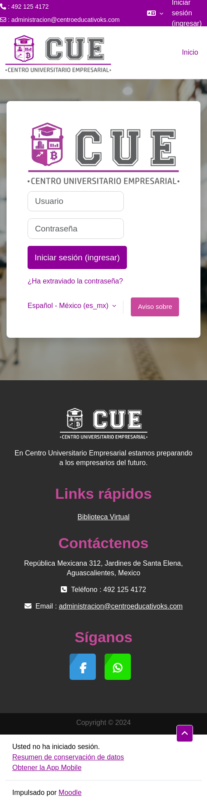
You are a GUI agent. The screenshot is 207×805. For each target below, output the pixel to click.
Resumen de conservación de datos (68, 757)
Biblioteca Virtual (103, 517)
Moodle (70, 792)
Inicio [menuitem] (190, 52)
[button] (155, 13)
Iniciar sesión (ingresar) (77, 257)
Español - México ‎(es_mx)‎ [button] (69, 305)
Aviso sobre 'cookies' (155, 310)
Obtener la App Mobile (46, 767)
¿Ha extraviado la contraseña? (75, 281)
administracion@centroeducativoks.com (65, 19)
